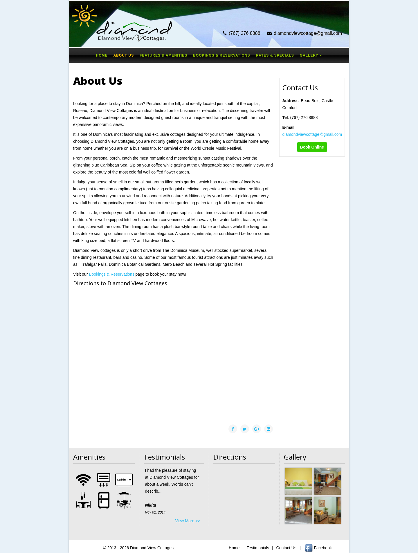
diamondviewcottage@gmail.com (308, 33)
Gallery (309, 55)
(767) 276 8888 (244, 33)
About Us (123, 55)
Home (101, 55)
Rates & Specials (275, 55)
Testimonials (257, 547)
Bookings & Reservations (221, 55)
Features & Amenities (163, 55)
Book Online (312, 147)
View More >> (187, 520)
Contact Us (285, 547)
